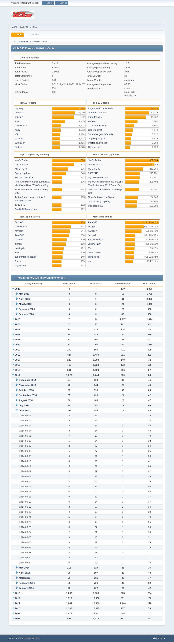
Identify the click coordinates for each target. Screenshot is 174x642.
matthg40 (20, 248)
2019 (17, 349)
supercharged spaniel (26, 256)
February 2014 (27, 583)
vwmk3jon (20, 143)
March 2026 (25, 304)
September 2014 (28, 395)
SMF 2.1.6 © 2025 (16, 638)
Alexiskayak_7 (95, 239)
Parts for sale (95, 117)
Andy (17, 130)
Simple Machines (32, 638)
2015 (17, 370)
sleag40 (92, 226)
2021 (17, 339)
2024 (17, 324)
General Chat (95, 130)
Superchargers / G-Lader (101, 134)
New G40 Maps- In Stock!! (101, 197)
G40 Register (22, 164)
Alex (90, 261)
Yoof (17, 121)
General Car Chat (97, 112)
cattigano (129, 80)
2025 (17, 319)
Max (90, 248)
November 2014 (27, 385)
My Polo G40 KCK (24, 177)
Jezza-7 (19, 117)
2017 (17, 360)
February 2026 (27, 309)
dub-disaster (21, 125)
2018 (17, 354)
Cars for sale (94, 147)
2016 (17, 365)
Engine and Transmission (101, 108)
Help (154, 638)
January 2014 (26, 588)
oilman (18, 244)
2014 (17, 375)
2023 (17, 329)
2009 (17, 613)
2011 (17, 603)
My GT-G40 (21, 168)
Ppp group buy (22, 173)
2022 (17, 334)
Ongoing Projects (97, 138)
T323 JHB (20, 205)
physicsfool (20, 265)
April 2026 (24, 299)
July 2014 (24, 405)
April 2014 (24, 572)
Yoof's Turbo (21, 160)
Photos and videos (97, 143)
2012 (17, 598)
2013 (17, 593)
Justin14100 (94, 244)
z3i (16, 134)
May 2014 (24, 567)
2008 (17, 618)
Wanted (92, 121)
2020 (17, 344)
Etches (18, 147)
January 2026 (26, 314)
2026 (17, 288)
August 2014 (26, 400)
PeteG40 (19, 112)
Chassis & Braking (97, 125)
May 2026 (24, 294)
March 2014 (25, 578)
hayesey (19, 108)
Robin (18, 261)
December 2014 (27, 380)
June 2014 (24, 410)
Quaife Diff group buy (26, 209)
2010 (17, 608)
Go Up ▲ (161, 638)
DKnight (19, 138)
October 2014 (26, 390)
